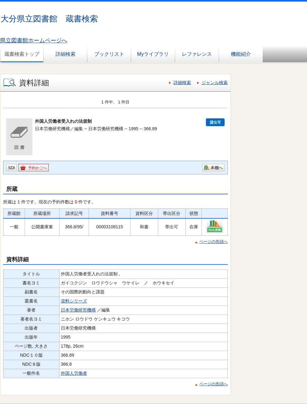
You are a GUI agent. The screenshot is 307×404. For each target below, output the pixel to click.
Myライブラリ (152, 54)
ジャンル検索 (215, 82)
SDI (11, 167)
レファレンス (197, 54)
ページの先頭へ (213, 241)
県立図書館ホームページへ (33, 40)
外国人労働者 (74, 373)
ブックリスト (109, 54)
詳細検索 (66, 54)
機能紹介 (241, 54)
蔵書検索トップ (21, 54)
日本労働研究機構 (78, 309)
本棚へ (217, 167)
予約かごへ (37, 168)
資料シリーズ (74, 300)
